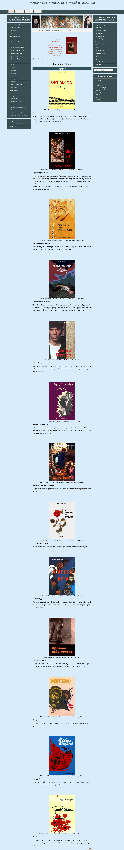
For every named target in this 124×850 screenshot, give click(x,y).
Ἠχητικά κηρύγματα (15, 36)
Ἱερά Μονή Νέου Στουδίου (16, 113)
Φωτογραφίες (13, 33)
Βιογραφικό (98, 27)
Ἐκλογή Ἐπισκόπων (100, 45)
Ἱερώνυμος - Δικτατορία (101, 50)
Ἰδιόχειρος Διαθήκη (100, 30)
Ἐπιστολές (98, 64)
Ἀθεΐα (11, 104)
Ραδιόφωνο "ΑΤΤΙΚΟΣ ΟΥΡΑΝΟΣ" (18, 39)
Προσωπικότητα (99, 36)
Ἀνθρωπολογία (14, 76)
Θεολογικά (13, 73)
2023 (96, 94)
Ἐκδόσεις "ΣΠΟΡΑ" (14, 110)
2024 (97, 92)
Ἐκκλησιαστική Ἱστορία (16, 53)
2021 (96, 97)
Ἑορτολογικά (13, 87)
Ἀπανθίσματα (13, 126)
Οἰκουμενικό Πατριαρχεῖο (17, 59)
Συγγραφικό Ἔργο (100, 62)
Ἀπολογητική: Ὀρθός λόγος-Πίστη (18, 107)
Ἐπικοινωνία (29, 11)
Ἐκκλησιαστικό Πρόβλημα (17, 47)
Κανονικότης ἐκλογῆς (15, 27)
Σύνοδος (12, 67)
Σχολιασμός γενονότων (16, 62)
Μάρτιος (98, 85)
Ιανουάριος (99, 89)
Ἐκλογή (97, 42)
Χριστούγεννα (14, 90)
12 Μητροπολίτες (14, 121)
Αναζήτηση (38, 11)
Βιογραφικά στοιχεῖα (15, 25)
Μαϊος (97, 82)
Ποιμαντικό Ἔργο (100, 53)
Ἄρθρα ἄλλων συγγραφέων (16, 124)
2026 (96, 80)
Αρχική (11, 11)
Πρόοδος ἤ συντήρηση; (16, 101)
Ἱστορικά (97, 47)
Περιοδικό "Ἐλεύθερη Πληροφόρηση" (19, 116)
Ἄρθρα (11, 45)
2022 (97, 96)
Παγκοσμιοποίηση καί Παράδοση (18, 84)
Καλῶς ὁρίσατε (20, 11)
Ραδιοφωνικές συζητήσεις (16, 42)
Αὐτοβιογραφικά (99, 33)
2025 (96, 90)
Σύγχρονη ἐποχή (14, 99)
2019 (96, 101)
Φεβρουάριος (99, 87)
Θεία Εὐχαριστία (14, 79)
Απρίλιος (98, 84)
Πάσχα (12, 93)
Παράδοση (13, 81)
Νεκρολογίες (13, 30)
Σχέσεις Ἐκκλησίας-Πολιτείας (17, 56)
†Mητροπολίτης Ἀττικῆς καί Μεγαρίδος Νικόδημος (62, 3)
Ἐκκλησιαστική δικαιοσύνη (17, 50)
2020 (97, 99)
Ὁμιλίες (97, 56)
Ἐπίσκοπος (13, 70)
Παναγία (12, 96)
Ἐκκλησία (12, 64)
